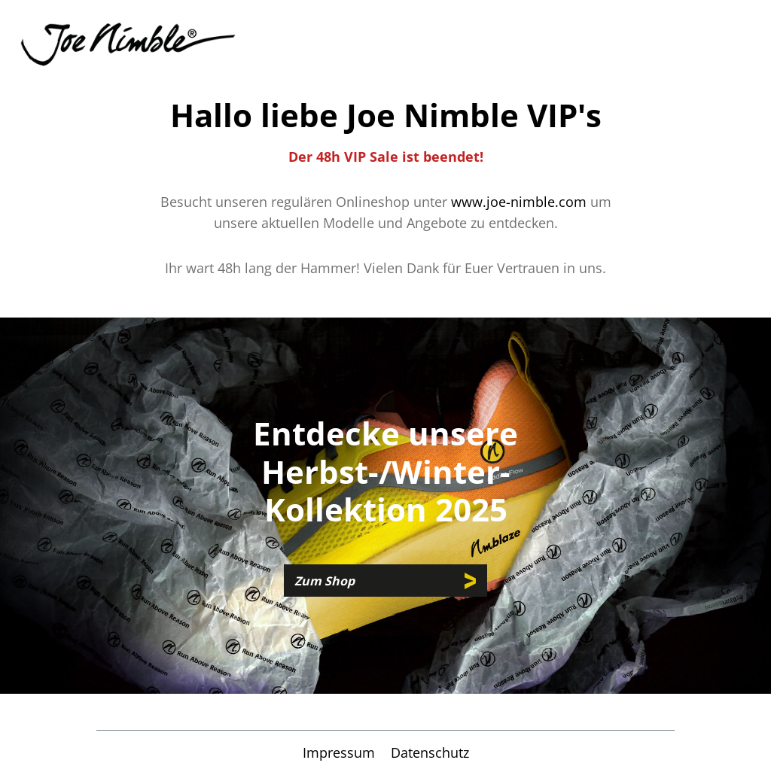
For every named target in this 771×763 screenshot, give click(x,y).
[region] (385, 506)
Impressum (341, 752)
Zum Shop (324, 581)
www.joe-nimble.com (519, 202)
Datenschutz (430, 752)
